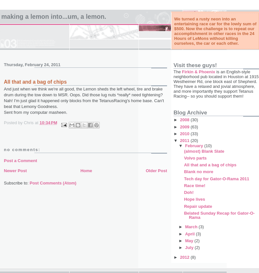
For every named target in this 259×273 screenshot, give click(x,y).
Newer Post (15, 170)
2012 (185, 257)
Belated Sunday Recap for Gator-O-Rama (219, 215)
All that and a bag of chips (210, 164)
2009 (185, 127)
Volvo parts (195, 158)
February (194, 145)
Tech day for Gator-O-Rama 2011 (216, 178)
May (190, 240)
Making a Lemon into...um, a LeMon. (53, 16)
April (190, 233)
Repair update (198, 206)
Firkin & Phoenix (198, 71)
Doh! (189, 192)
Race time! (194, 185)
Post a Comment (20, 160)
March (192, 226)
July (190, 247)
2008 (185, 119)
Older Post (156, 170)
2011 (185, 140)
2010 (185, 133)
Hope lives (194, 199)
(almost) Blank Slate (204, 151)
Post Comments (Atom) (53, 183)
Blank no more (198, 171)
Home (86, 170)
